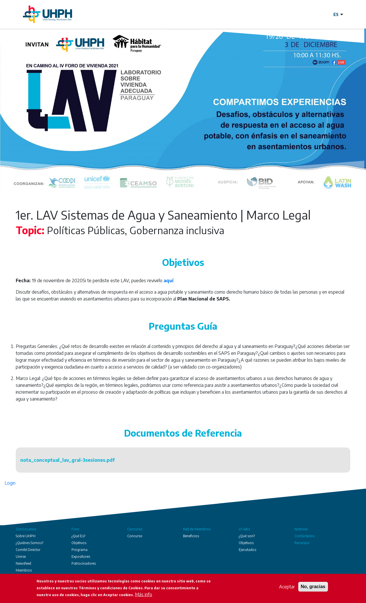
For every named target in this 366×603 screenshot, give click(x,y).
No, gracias (313, 587)
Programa (79, 550)
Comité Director (28, 550)
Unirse (21, 556)
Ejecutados (247, 550)
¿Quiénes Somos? (29, 543)
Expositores (80, 556)
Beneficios (191, 536)
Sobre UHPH (25, 536)
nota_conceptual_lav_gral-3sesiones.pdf (67, 460)
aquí (169, 280)
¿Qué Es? (78, 536)
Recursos (302, 543)
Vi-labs (244, 529)
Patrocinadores (83, 563)
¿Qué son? (247, 536)
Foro (75, 529)
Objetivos (78, 543)
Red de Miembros (196, 529)
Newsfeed (23, 563)
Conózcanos (26, 529)
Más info (143, 595)
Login (10, 483)
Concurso (134, 529)
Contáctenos (305, 536)
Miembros (24, 570)
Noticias (301, 529)
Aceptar (287, 587)
